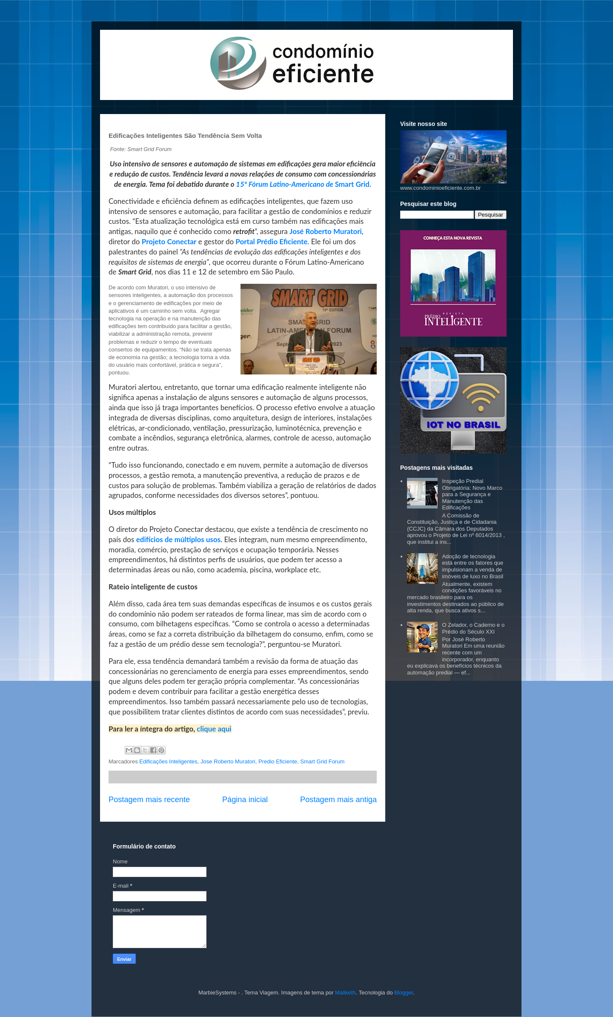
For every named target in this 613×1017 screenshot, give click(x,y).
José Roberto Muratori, (326, 231)
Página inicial (245, 799)
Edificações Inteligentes (168, 761)
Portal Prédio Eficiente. (271, 241)
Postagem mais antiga (338, 799)
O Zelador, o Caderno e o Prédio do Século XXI (473, 628)
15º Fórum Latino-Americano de (285, 184)
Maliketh (345, 992)
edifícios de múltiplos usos (178, 539)
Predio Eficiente (277, 761)
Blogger (403, 992)
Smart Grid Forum (322, 761)
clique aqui (213, 728)
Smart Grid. (353, 184)
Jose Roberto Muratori (228, 761)
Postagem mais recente (149, 799)
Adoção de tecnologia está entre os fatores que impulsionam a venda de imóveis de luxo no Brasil (472, 566)
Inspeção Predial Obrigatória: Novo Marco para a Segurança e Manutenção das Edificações (472, 494)
